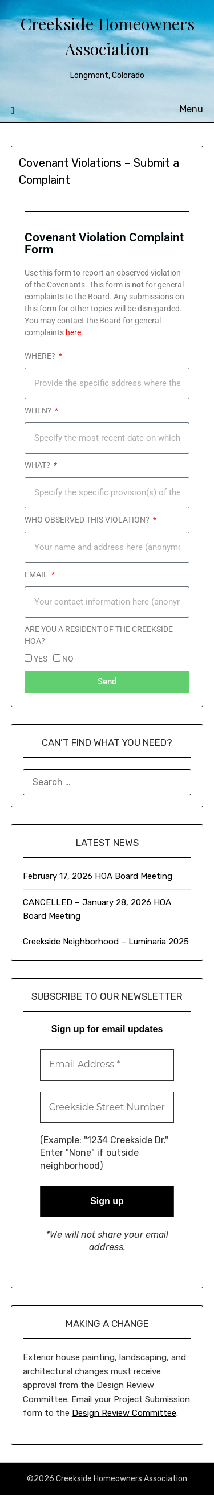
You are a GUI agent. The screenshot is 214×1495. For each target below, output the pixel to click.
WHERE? (41, 355)
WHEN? (39, 410)
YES (40, 658)
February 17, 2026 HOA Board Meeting (97, 876)
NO (68, 658)
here (73, 332)
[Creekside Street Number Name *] (107, 1107)
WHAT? (38, 465)
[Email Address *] (107, 1064)
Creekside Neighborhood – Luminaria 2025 (106, 942)
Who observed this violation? (88, 519)
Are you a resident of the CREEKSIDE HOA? (99, 635)
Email (37, 574)
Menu (191, 109)
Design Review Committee (124, 1413)
